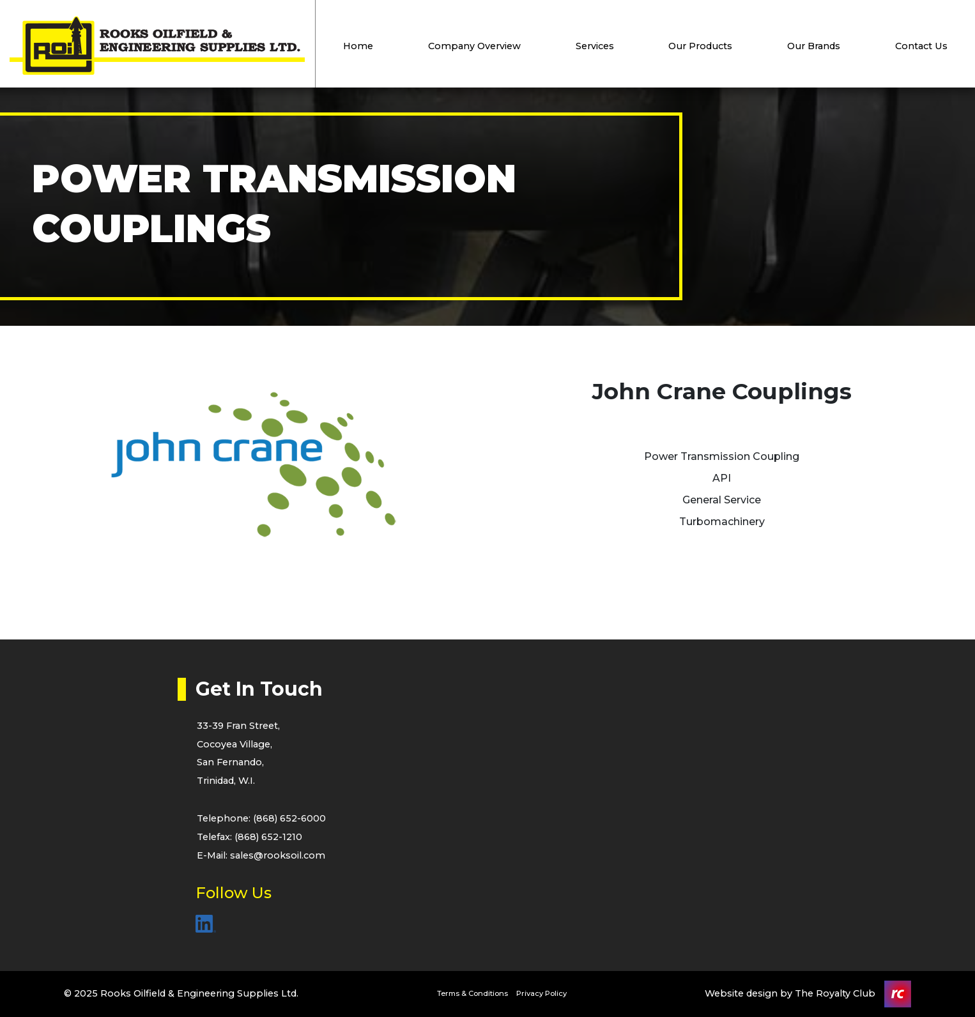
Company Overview (474, 46)
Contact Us (921, 46)
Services (595, 46)
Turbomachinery (722, 522)
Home (358, 46)
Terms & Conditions (472, 993)
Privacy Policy (541, 993)
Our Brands (813, 46)
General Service (721, 500)
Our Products (700, 46)
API (721, 478)
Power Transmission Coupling (721, 456)
